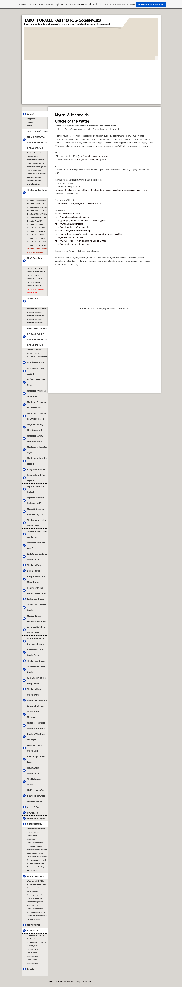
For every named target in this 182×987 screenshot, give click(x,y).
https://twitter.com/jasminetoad (69, 223)
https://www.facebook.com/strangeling (72, 217)
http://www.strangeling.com (67, 213)
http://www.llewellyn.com (88, 159)
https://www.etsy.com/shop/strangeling (72, 230)
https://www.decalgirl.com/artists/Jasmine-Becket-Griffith (80, 240)
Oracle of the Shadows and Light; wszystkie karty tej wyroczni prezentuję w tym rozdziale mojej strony (101, 190)
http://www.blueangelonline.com (93, 156)
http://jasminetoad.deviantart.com (70, 237)
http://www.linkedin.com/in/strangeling (72, 227)
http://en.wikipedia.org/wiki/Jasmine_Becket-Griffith (78, 203)
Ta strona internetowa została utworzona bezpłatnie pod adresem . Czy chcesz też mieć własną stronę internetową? (91, 4)
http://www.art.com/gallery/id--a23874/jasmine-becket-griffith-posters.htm (88, 234)
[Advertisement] (91, 80)
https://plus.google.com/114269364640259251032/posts (80, 220)
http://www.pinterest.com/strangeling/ (72, 244)
